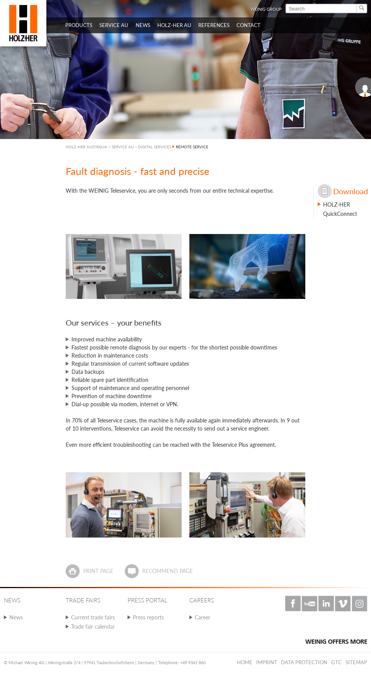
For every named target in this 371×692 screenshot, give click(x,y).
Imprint (266, 662)
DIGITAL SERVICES (154, 146)
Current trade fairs (93, 617)
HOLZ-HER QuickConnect (340, 209)
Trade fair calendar (93, 626)
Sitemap (356, 662)
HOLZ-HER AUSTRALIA (86, 146)
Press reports (148, 617)
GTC (336, 662)
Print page (98, 571)
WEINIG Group (266, 9)
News (16, 617)
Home (244, 662)
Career (202, 617)
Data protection (304, 662)
